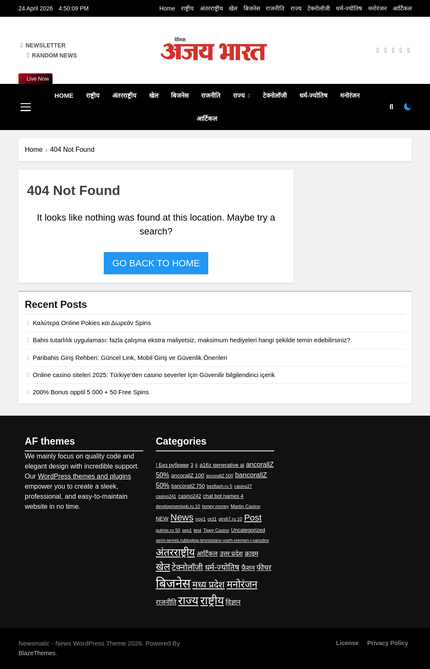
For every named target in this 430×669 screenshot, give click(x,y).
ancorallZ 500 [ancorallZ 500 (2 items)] (219, 475)
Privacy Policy (387, 643)
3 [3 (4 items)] (192, 465)
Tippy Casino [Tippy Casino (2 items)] (216, 530)
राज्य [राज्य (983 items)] (188, 600)
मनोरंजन (377, 8)
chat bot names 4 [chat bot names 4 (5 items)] (223, 496)
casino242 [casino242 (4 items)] (189, 496)
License (347, 643)
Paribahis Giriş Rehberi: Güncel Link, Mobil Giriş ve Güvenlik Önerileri (130, 357)
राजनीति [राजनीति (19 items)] (166, 602)
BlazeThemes (36, 653)
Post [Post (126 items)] (253, 517)
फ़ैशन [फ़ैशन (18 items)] (248, 567)
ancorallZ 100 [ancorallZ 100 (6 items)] (187, 475)
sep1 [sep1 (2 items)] (186, 530)
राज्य (296, 8)
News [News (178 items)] (182, 517)
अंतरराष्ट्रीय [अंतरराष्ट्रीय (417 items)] (175, 552)
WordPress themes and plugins (84, 476)
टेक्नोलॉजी (318, 8)
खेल (233, 8)
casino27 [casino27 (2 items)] (243, 486)
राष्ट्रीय (187, 8)
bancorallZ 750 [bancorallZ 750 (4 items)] (188, 486)
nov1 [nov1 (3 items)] (200, 518)
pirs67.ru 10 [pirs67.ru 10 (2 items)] (230, 518)
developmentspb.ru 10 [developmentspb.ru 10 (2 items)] (178, 506)
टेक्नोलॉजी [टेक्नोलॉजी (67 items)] (187, 567)
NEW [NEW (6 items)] (162, 518)
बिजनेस (252, 8)
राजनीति (275, 8)
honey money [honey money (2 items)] (215, 506)
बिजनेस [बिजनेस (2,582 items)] (173, 583)
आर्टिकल (402, 8)
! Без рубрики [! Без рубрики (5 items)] (172, 465)
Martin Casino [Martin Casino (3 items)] (245, 506)
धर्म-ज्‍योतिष (349, 8)
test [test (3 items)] (197, 530)
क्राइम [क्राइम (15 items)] (251, 553)
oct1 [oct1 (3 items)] (212, 518)
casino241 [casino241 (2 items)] (166, 496)
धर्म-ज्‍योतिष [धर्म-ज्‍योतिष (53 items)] (222, 567)
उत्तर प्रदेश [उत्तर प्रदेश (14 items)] (231, 553)
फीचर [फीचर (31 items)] (264, 567)
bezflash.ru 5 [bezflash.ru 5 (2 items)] (219, 486)
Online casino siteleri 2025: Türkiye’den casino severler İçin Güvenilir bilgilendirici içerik (154, 374)
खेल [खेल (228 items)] (163, 567)
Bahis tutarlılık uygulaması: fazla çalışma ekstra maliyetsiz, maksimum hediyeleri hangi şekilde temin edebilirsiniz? (191, 340)
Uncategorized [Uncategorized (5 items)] (248, 530)
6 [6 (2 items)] (196, 465)
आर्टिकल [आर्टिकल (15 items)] (207, 553)
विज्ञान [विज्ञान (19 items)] (233, 602)
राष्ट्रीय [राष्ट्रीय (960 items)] (212, 600)
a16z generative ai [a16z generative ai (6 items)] (221, 465)
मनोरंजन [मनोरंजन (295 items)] (242, 584)
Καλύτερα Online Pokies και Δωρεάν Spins (92, 322)
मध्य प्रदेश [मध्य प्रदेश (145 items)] (208, 585)
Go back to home (155, 263)
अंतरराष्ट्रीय (211, 8)
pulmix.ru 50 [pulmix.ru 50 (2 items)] (168, 530)
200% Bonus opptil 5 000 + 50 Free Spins (91, 392)
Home (167, 8)
